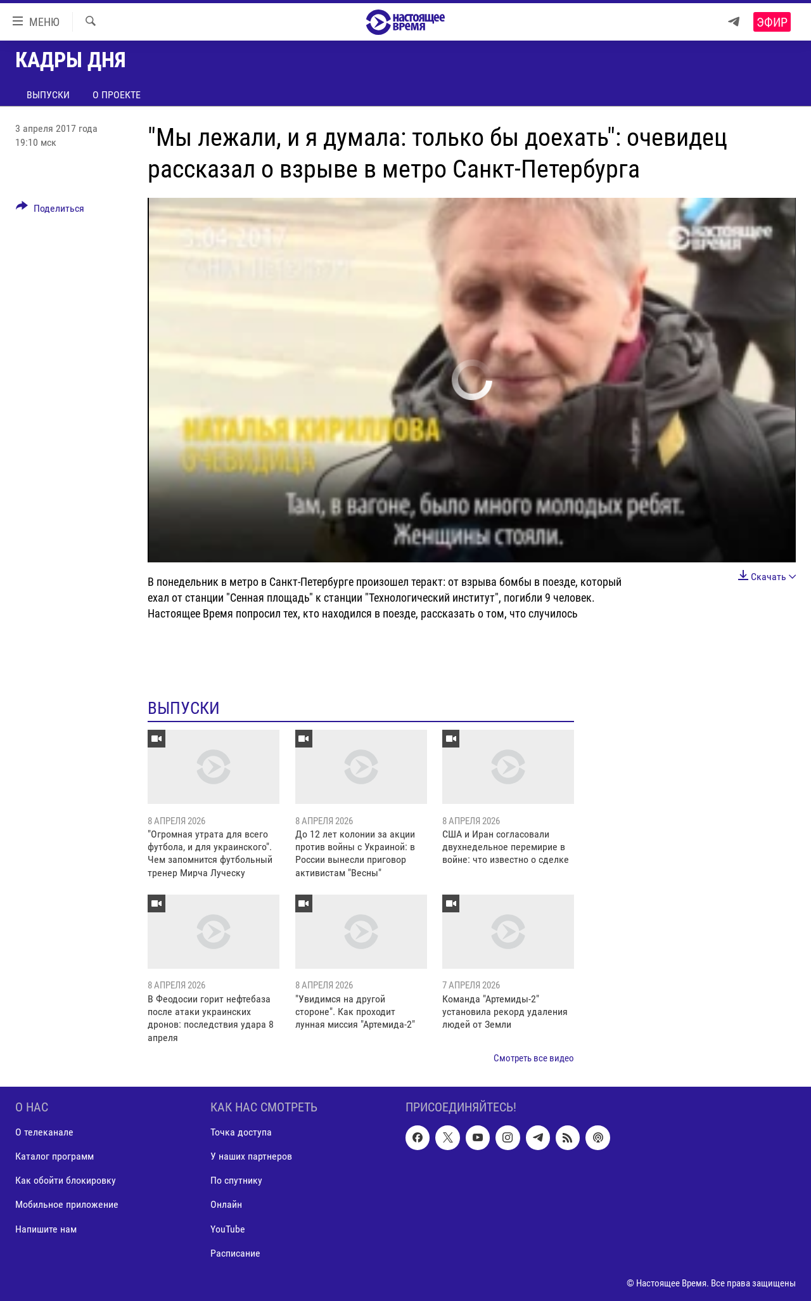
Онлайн (226, 1204)
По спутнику (236, 1180)
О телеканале (44, 1132)
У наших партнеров (251, 1156)
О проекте (117, 95)
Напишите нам (46, 1228)
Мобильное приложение (66, 1204)
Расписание (235, 1252)
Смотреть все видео (534, 1058)
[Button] (50, 210)
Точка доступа (241, 1132)
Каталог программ (54, 1156)
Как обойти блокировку (65, 1180)
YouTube (227, 1228)
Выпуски (48, 95)
